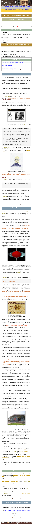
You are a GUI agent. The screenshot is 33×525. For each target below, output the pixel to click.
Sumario (10, 9)
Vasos (23, 9)
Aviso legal (17, 522)
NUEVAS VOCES (8, 13)
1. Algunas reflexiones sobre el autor (8, 64)
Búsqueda (17, 7)
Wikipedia (19, 427)
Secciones (16, 6)
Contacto (28, 6)
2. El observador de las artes (7, 65)
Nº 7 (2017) (7, 9)
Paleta (28, 522)
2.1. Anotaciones (5, 66)
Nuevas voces (19, 9)
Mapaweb (25, 522)
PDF (18, 26)
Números (11, 6)
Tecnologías (27, 9)
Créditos (20, 6)
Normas (24, 6)
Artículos (14, 9)
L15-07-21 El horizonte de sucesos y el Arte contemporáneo (12, 62)
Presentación (6, 6)
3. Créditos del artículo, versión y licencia (9, 68)
